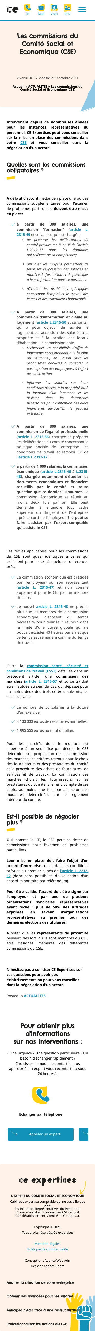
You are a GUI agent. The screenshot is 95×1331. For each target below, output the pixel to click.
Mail (41, 9)
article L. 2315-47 (35, 587)
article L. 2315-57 (41, 681)
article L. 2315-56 (33, 436)
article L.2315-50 (51, 322)
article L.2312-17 (32, 457)
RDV (67, 10)
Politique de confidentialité (47, 1249)
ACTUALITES (37, 86)
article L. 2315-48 (52, 606)
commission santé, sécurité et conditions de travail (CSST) (48, 668)
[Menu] (82, 10)
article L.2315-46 (56, 471)
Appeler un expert (44, 1134)
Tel (27, 9)
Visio (54, 9)
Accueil (19, 86)
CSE (23, 142)
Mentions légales (47, 1243)
